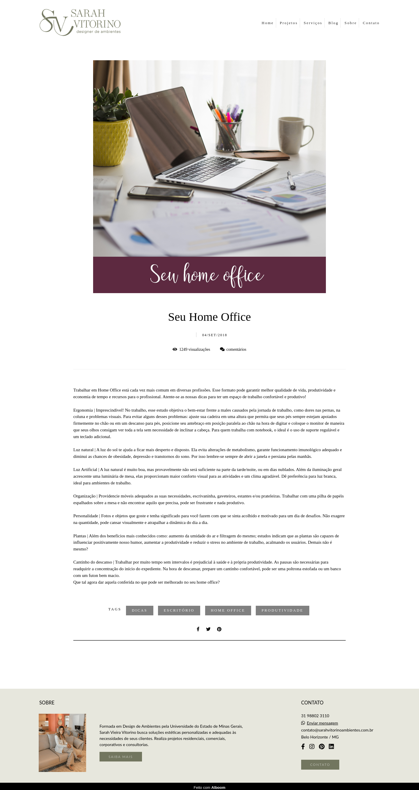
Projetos (289, 23)
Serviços (313, 23)
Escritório (179, 610)
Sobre (351, 23)
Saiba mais (121, 754)
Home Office (228, 610)
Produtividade (282, 610)
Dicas (140, 610)
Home (268, 23)
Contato (371, 23)
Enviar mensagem (322, 721)
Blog (333, 23)
